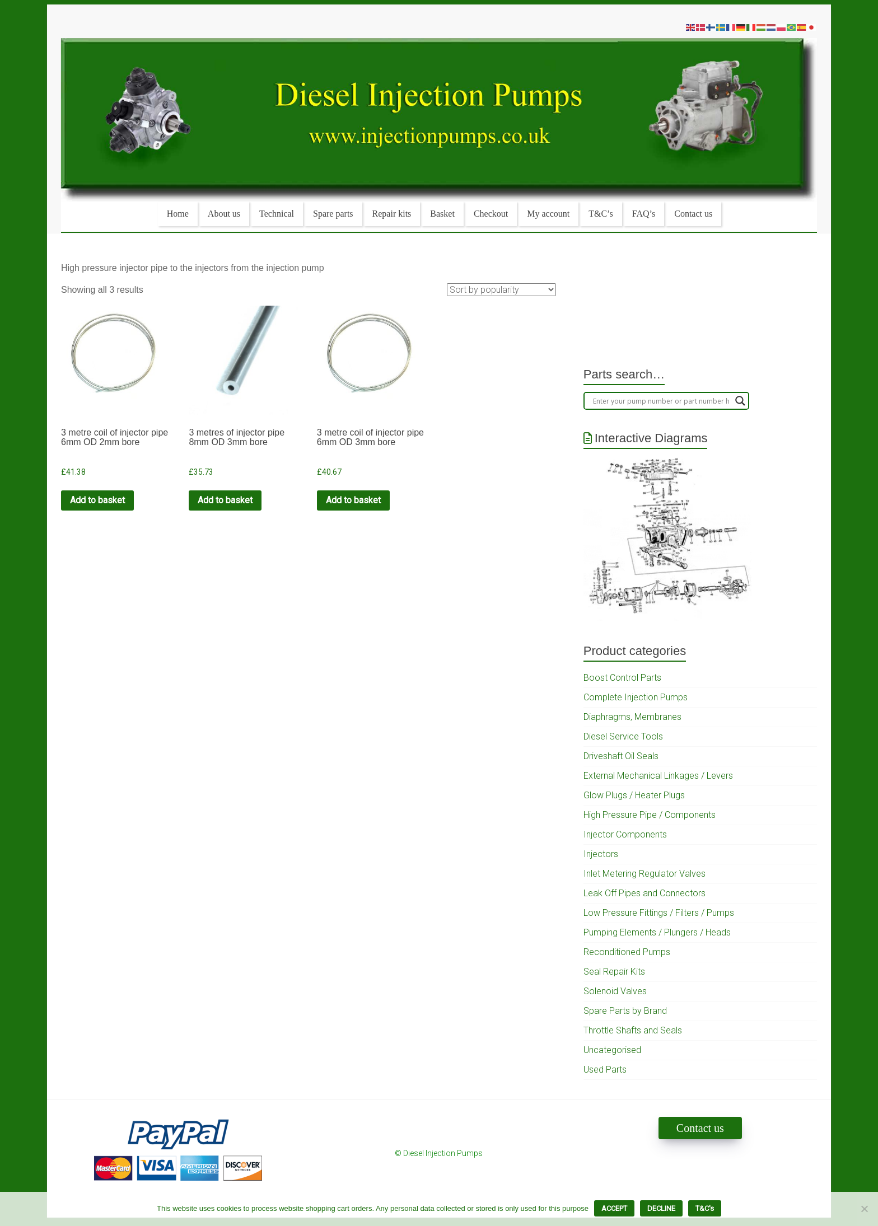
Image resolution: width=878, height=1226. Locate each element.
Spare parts (333, 213)
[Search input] (661, 401)
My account (548, 213)
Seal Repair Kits (614, 971)
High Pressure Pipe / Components (649, 814)
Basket (442, 213)
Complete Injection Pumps (635, 697)
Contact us (693, 213)
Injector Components (625, 834)
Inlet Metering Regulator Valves (644, 873)
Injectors (600, 854)
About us (224, 213)
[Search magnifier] (740, 401)
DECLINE (661, 1208)
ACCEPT (614, 1208)
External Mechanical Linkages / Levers (658, 775)
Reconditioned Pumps (626, 952)
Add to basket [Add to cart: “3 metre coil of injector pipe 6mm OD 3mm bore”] (353, 500)
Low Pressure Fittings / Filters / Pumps (658, 912)
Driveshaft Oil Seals (620, 756)
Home (178, 213)
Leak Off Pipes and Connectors (644, 893)
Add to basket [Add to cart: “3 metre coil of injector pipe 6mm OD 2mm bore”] (97, 500)
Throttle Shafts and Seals (632, 1030)
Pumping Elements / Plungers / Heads (657, 932)
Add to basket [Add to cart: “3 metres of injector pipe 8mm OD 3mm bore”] (225, 500)
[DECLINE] (864, 1208)
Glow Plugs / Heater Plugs (634, 795)
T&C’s (601, 213)
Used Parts (605, 1069)
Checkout (491, 213)
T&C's (704, 1208)
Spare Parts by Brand (625, 1010)
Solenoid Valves (615, 991)
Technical (276, 213)
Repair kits (392, 213)
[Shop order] (501, 289)
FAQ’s (644, 213)
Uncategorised (612, 1050)
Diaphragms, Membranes (632, 717)
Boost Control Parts (622, 677)
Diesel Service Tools (623, 736)
